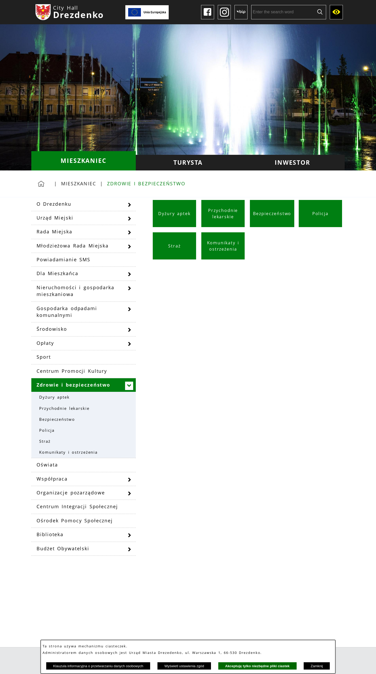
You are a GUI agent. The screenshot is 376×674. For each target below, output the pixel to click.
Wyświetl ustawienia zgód (184, 666)
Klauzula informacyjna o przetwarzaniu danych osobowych (98, 666)
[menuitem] (83, 160)
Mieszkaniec (78, 183)
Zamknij (317, 666)
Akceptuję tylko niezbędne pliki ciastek (257, 666)
